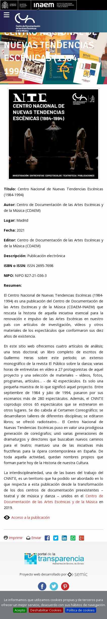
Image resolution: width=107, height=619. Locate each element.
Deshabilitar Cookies (46, 610)
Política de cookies (81, 610)
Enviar (36, 537)
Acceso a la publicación (30, 517)
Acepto (20, 610)
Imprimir (16, 537)
